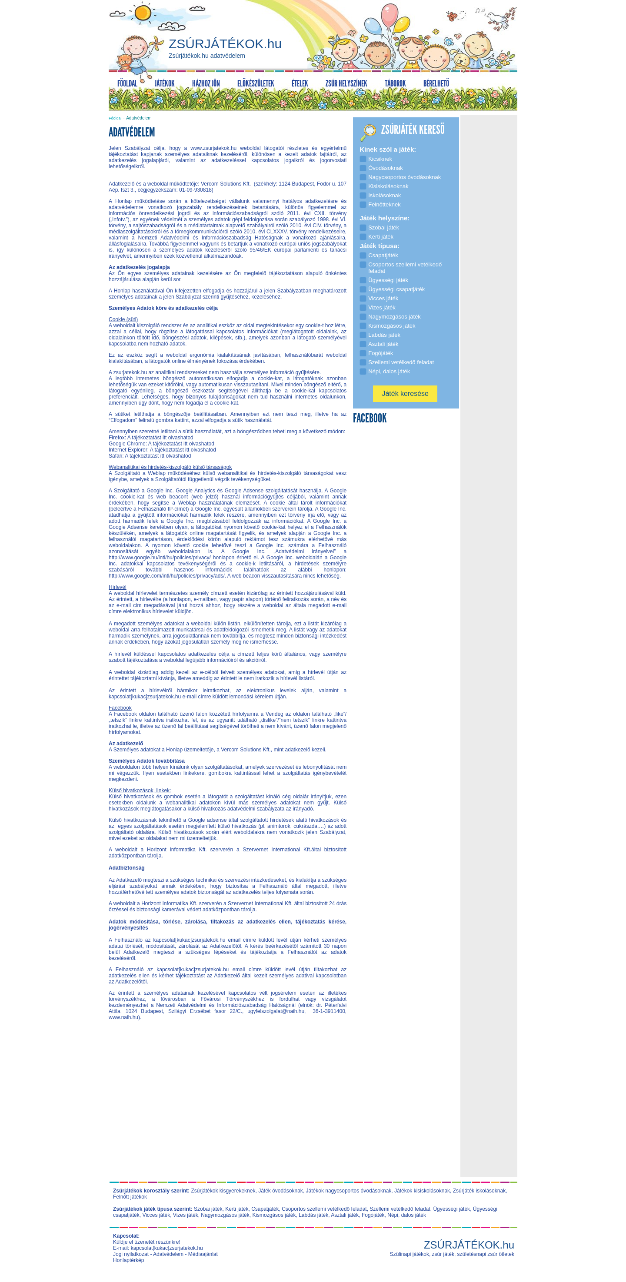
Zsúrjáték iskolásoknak (479, 1191)
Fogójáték (373, 1215)
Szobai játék (208, 1209)
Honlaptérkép (128, 1260)
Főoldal (115, 118)
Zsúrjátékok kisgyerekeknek (223, 1191)
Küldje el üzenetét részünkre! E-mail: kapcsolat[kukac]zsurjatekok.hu (158, 1245)
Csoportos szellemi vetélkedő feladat (324, 1209)
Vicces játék (156, 1215)
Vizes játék (185, 1215)
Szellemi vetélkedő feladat (400, 1209)
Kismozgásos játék (274, 1215)
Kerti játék (236, 1209)
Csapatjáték (265, 1209)
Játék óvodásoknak (280, 1191)
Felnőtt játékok (130, 1197)
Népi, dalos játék (406, 1215)
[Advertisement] (228, 1113)
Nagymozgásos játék (225, 1215)
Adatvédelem (168, 1254)
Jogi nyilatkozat (131, 1254)
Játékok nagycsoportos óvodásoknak (349, 1191)
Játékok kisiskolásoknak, (422, 1191)
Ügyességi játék (451, 1209)
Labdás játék (313, 1215)
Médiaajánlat (203, 1254)
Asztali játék (345, 1215)
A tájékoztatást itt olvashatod (160, 438)
